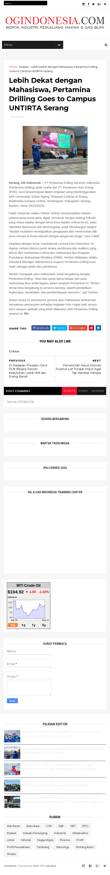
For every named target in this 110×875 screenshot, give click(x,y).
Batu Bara (33, 830)
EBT (73, 830)
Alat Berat (13, 830)
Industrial (60, 836)
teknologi (62, 850)
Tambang (43, 850)
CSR (49, 830)
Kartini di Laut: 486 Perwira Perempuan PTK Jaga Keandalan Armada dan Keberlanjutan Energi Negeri (59, 771)
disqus (82, 395)
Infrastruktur (80, 836)
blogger (68, 395)
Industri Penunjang (35, 836)
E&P (61, 830)
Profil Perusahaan (18, 850)
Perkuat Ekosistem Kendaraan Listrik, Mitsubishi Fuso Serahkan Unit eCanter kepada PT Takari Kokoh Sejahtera (62, 804)
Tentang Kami (85, 850)
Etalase (24, 68)
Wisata (11, 858)
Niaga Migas (45, 844)
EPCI (85, 830)
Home (13, 68)
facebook (97, 395)
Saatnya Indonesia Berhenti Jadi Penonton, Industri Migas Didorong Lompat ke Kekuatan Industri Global (63, 787)
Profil (80, 844)
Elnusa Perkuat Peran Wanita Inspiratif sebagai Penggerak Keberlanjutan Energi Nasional (63, 754)
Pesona (65, 844)
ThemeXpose (25, 869)
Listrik (10, 844)
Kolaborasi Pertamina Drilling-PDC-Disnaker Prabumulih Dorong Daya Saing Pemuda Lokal (61, 738)
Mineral (26, 844)
